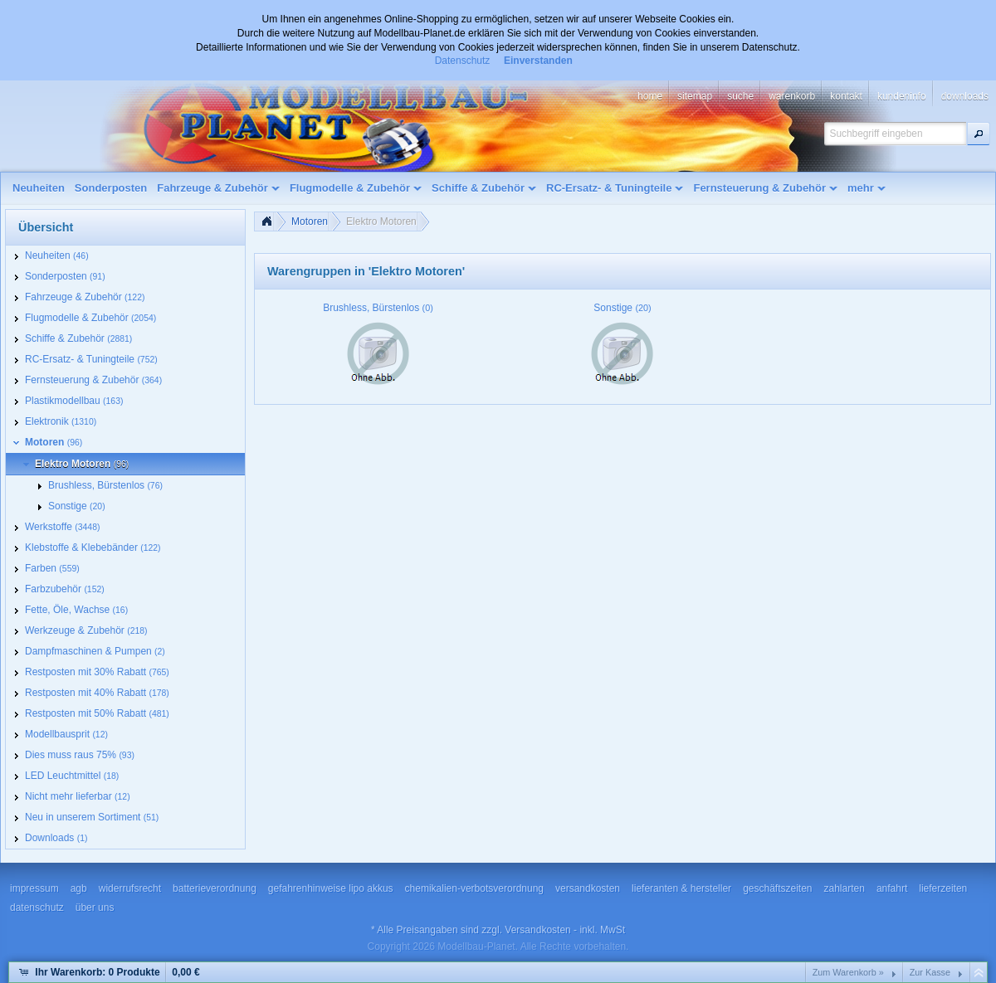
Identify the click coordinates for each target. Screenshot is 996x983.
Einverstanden (538, 60)
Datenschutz (463, 60)
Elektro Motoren (381, 221)
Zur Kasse (930, 972)
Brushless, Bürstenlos (378, 308)
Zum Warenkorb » (848, 972)
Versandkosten (537, 930)
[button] (978, 133)
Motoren (309, 221)
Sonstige (622, 308)
